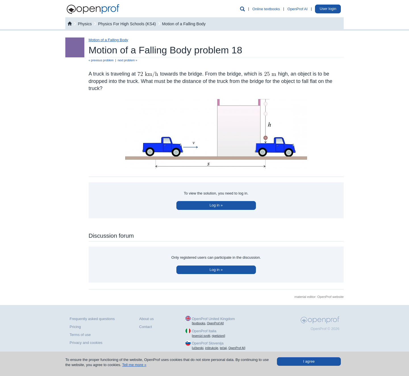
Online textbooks (266, 9)
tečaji (223, 348)
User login (328, 9)
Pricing (75, 327)
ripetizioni (218, 335)
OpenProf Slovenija (208, 343)
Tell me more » (134, 365)
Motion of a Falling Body (184, 24)
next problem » (127, 60)
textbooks (199, 323)
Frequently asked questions (92, 319)
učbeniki (198, 348)
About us (146, 319)
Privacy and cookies (86, 343)
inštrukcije (211, 348)
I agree (308, 361)
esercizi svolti (201, 335)
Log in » (216, 205)
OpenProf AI (297, 9)
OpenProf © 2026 (325, 329)
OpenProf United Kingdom (213, 319)
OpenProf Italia (204, 331)
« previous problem (101, 60)
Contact (145, 327)
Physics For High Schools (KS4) (127, 24)
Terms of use (80, 335)
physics (85, 24)
